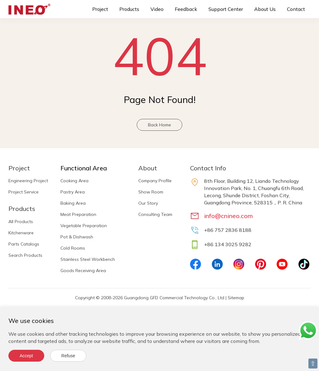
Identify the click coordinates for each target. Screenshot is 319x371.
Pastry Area (72, 192)
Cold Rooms (72, 248)
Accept (26, 355)
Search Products (25, 255)
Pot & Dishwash (76, 237)
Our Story (148, 203)
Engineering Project (28, 180)
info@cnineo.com (228, 216)
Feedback (186, 9)
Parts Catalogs (23, 244)
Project (100, 9)
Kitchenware (21, 233)
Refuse (68, 355)
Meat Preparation (78, 214)
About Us (265, 9)
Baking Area (73, 203)
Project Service (23, 192)
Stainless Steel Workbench (87, 259)
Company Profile (155, 180)
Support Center (225, 9)
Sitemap (236, 297)
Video (157, 9)
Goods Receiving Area (83, 270)
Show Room (150, 192)
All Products (20, 221)
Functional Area (83, 168)
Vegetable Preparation (83, 225)
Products (129, 9)
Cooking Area (74, 180)
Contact (296, 9)
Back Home (159, 125)
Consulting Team (155, 214)
